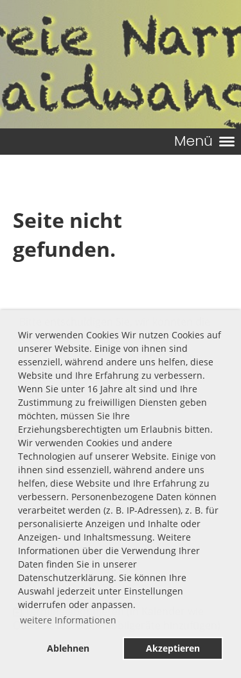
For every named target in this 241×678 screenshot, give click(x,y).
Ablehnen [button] (68, 648)
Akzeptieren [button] (173, 648)
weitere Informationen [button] (68, 620)
